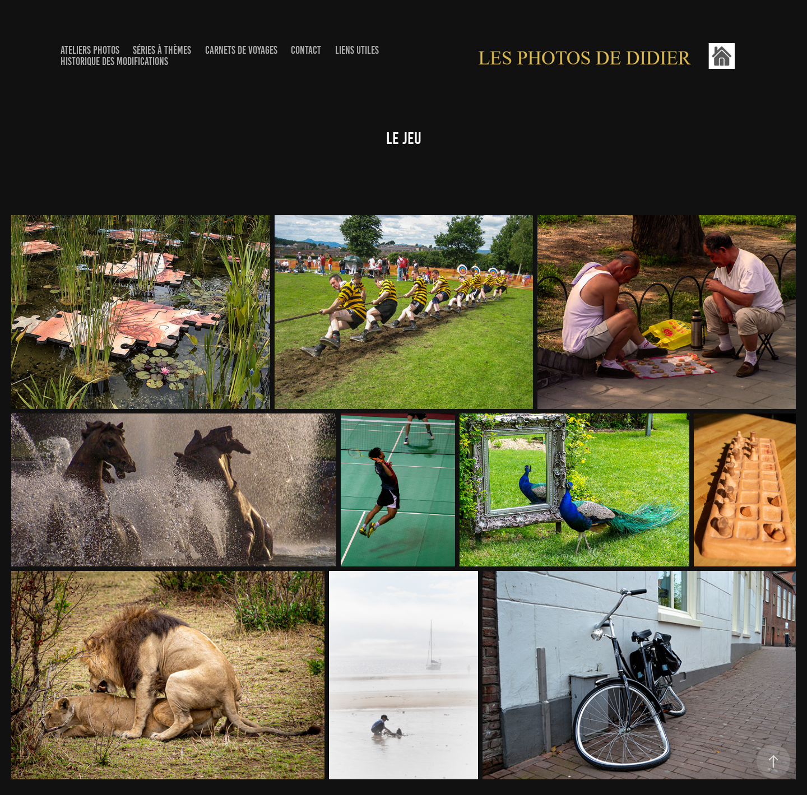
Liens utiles (357, 50)
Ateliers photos (90, 50)
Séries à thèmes (162, 50)
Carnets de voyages (241, 50)
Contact (306, 50)
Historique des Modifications (114, 61)
